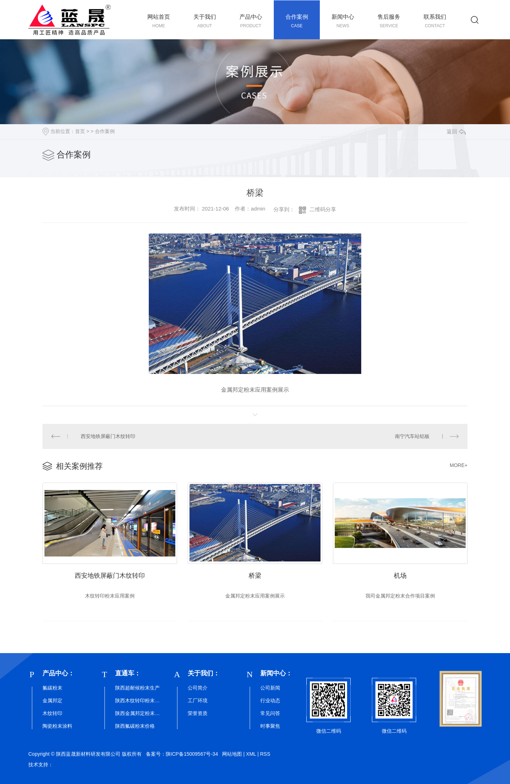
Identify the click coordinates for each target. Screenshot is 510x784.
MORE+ (459, 465)
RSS (265, 754)
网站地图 (232, 754)
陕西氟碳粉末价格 (135, 726)
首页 (80, 131)
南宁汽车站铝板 (412, 436)
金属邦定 (52, 700)
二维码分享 (323, 209)
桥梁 (255, 575)
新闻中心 (343, 21)
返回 (456, 131)
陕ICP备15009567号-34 (192, 754)
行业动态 (270, 700)
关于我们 (205, 21)
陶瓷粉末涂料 (57, 726)
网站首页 (159, 21)
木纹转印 (52, 713)
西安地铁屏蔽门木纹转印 (108, 436)
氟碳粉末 (52, 688)
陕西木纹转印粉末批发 (138, 700)
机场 (400, 575)
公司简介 (198, 688)
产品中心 (251, 21)
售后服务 (389, 21)
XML (251, 754)
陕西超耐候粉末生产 (137, 688)
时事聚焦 (270, 726)
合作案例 (297, 21)
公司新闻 (270, 688)
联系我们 (435, 21)
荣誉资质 (198, 713)
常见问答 (270, 713)
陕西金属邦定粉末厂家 (138, 713)
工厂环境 (198, 700)
